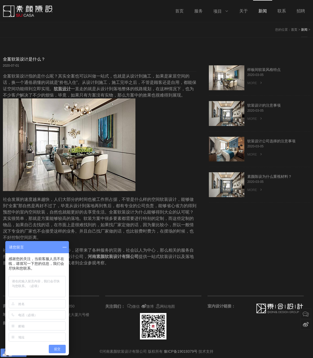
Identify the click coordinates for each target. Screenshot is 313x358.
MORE (255, 83)
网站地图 (165, 306)
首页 (294, 29)
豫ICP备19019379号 (181, 351)
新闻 (304, 29)
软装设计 (62, 89)
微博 (148, 306)
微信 (133, 306)
